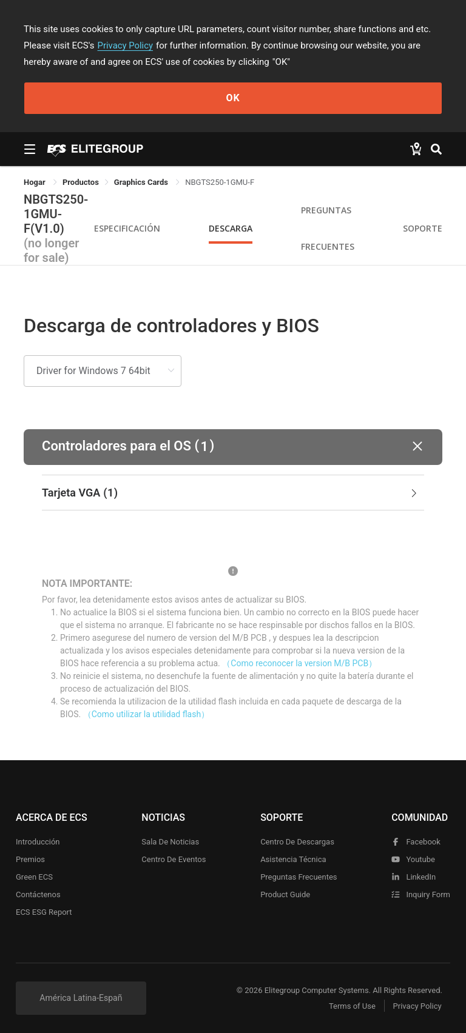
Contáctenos (38, 894)
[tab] (233, 492)
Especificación (127, 228)
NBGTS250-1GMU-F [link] (219, 182)
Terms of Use (351, 1006)
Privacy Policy (126, 45)
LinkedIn (413, 876)
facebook (416, 841)
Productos (80, 182)
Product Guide (285, 894)
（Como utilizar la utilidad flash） (146, 714)
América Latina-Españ (80, 998)
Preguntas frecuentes (298, 876)
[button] (233, 447)
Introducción (38, 841)
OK (233, 98)
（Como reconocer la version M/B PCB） (299, 663)
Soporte (422, 228)
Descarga (230, 228)
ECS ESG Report (44, 912)
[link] (80, 182)
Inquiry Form (420, 894)
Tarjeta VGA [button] (230, 492)
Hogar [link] (35, 182)
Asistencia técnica (293, 859)
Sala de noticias (170, 841)
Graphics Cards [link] (142, 182)
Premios (30, 859)
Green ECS (34, 876)
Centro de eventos (173, 859)
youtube (413, 859)
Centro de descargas (297, 841)
